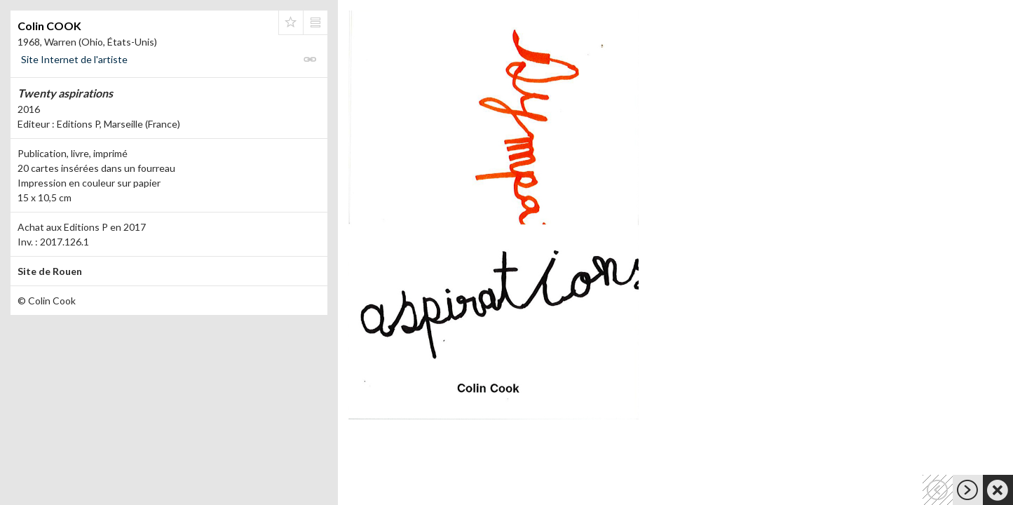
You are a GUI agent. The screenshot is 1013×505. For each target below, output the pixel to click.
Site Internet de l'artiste (74, 59)
